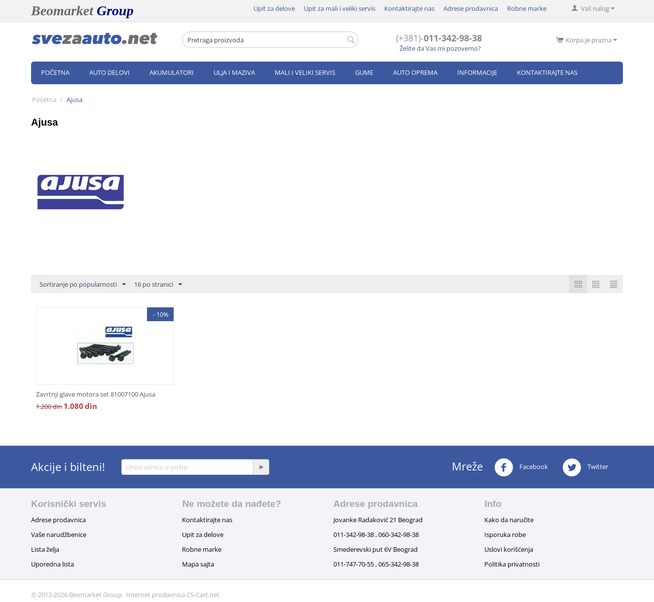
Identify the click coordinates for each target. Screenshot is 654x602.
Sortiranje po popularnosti (82, 285)
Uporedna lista (52, 564)
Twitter (585, 467)
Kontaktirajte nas (409, 8)
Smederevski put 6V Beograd (375, 549)
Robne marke (526, 8)
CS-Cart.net (202, 594)
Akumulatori (171, 72)
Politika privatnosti (512, 564)
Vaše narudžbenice (58, 534)
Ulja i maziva (234, 72)
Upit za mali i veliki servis (339, 8)
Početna (55, 72)
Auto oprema (415, 72)
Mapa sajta (198, 564)
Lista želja (45, 549)
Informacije (477, 72)
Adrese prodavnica (470, 8)
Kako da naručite (509, 519)
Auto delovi (109, 72)
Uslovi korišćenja (508, 549)
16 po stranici (158, 285)
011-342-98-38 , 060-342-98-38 (376, 534)
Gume (364, 72)
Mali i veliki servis (305, 72)
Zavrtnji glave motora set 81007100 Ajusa (95, 394)
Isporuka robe (505, 534)
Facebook (521, 467)
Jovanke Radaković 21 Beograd (378, 519)
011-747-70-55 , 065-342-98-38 (376, 564)
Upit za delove (274, 8)
